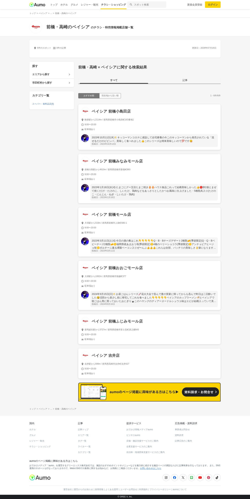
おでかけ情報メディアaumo (139, 429)
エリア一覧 (83, 435)
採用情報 (99, 489)
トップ (54, 4)
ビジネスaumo (133, 435)
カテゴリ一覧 (84, 452)
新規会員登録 (194, 4)
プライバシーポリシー (160, 489)
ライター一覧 (84, 446)
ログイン (213, 4)
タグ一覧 (82, 441)
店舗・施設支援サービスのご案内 (142, 441)
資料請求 (179, 435)
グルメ (74, 4)
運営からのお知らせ (83, 489)
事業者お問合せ (182, 429)
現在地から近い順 (110, 95)
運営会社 (67, 489)
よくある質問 (111, 489)
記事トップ (83, 429)
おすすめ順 (89, 95)
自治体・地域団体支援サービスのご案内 (145, 452)
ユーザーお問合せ (128, 489)
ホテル (64, 4)
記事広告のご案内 (183, 441)
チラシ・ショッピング (113, 4)
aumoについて (180, 489)
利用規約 (143, 489)
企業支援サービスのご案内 (139, 446)
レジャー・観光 (89, 4)
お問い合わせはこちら (150, 468)
